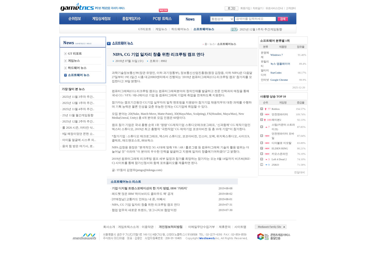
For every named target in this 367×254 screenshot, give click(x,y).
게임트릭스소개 (128, 227)
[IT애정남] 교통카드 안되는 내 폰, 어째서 (138, 199)
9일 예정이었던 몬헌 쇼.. (78, 134)
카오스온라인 (280, 153)
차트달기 (258, 8)
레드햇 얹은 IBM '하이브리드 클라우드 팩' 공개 (142, 193)
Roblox (276, 108)
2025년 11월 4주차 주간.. (78, 109)
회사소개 (109, 227)
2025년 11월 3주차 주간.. (78, 96)
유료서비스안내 (274, 8)
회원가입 (245, 8)
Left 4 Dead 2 (279, 159)
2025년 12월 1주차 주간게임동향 (261, 29)
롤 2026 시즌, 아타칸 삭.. (78, 127)
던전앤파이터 (280, 114)
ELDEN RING (280, 148)
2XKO (275, 164)
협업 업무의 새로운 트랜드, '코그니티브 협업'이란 (144, 210)
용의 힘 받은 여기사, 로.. (78, 146)
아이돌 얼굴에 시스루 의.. (79, 140)
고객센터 (291, 8)
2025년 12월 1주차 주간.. (78, 103)
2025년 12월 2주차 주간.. (78, 121)
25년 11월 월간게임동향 (77, 115)
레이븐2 (276, 119)
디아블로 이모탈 (281, 142)
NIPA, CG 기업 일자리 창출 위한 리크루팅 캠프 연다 (146, 204)
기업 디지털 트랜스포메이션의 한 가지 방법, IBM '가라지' (150, 188)
